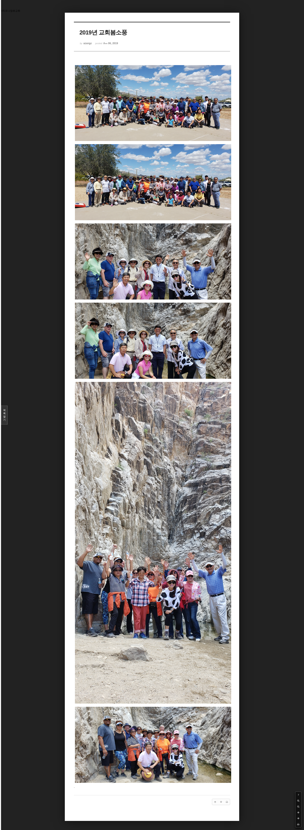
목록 (4, 415)
